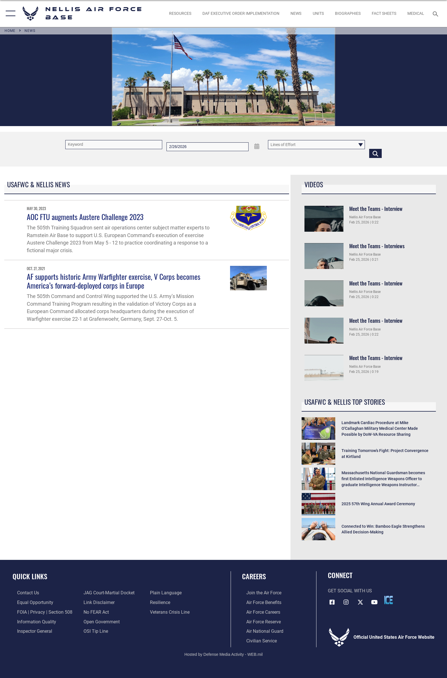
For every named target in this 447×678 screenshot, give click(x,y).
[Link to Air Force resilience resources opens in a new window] (161, 602)
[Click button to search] (375, 153)
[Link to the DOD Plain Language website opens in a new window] (167, 592)
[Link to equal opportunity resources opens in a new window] (31, 602)
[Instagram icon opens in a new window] (346, 601)
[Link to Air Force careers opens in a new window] (259, 612)
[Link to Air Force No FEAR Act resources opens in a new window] (94, 612)
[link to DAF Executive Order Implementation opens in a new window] (240, 13)
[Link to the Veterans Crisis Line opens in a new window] (171, 612)
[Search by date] (207, 146)
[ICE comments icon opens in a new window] (388, 600)
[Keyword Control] (113, 144)
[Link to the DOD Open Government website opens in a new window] (100, 621)
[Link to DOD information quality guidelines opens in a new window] (32, 621)
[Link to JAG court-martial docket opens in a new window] (107, 592)
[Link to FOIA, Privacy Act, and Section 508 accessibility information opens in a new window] (40, 612)
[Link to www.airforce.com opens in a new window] (259, 592)
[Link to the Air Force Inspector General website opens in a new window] (30, 631)
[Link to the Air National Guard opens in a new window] (260, 631)
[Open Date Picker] (256, 146)
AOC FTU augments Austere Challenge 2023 (85, 216)
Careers (254, 576)
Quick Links (30, 576)
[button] (9, 13)
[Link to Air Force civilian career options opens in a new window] (257, 640)
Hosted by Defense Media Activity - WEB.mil (223, 654)
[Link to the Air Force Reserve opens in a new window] (259, 621)
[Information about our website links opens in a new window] (97, 602)
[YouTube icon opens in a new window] (374, 601)
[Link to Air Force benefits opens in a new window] (259, 602)
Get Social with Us (350, 590)
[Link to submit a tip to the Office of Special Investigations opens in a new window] (94, 631)
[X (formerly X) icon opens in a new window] (360, 601)
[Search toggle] (436, 13)
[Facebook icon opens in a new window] (332, 601)
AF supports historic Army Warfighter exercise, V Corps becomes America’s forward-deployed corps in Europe (113, 281)
